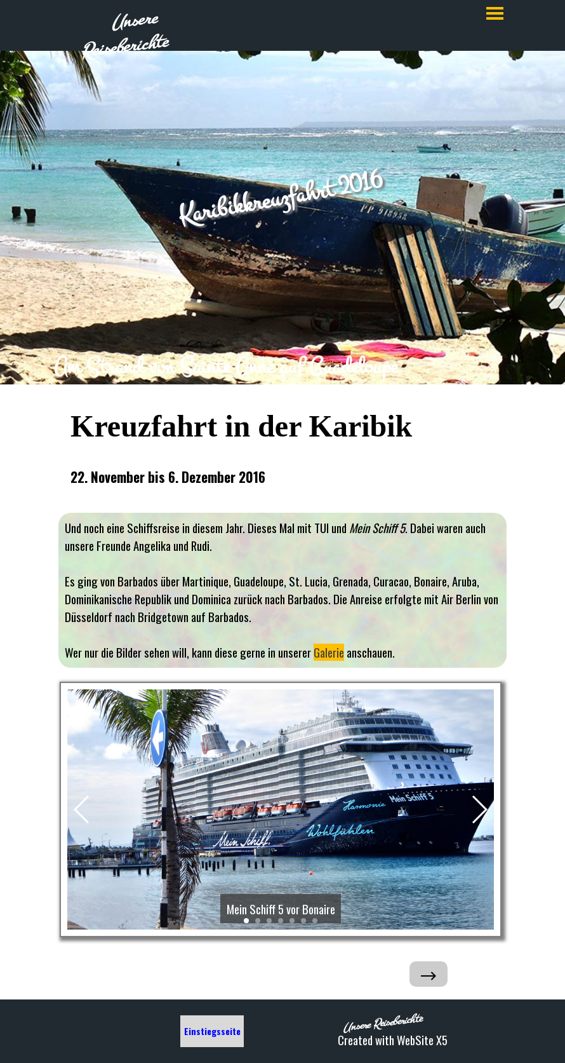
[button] (82, 809)
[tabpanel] (282, 366)
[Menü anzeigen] (495, 13)
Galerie (329, 652)
